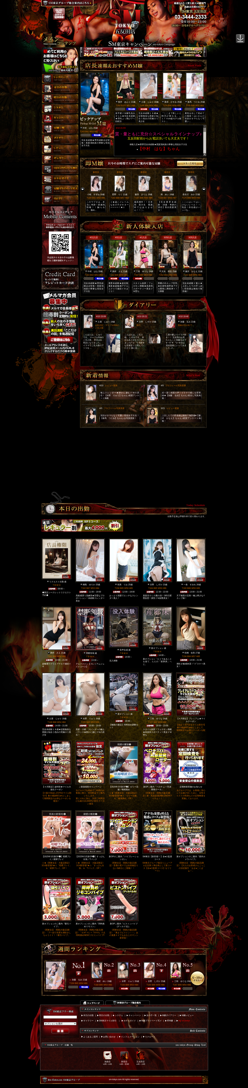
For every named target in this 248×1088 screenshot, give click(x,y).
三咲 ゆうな (142, 271)
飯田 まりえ (141, 194)
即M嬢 (170, 1020)
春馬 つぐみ (193, 102)
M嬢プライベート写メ (151, 1020)
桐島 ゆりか (89, 584)
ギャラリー (88, 1020)
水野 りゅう (89, 718)
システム (119, 1015)
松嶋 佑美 (190, 653)
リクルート (150, 1037)
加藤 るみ (185, 322)
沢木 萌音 (167, 271)
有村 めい (101, 981)
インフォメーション (130, 1037)
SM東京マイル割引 (108, 1020)
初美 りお (122, 584)
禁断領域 (90, 653)
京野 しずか (145, 322)
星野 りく (117, 194)
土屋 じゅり (147, 102)
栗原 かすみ (170, 102)
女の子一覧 (151, 1015)
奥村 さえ (117, 271)
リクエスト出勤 (56, 581)
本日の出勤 (88, 1015)
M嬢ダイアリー (169, 1015)
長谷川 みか (189, 194)
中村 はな (88, 128)
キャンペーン (135, 1015)
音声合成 (124, 650)
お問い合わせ (109, 1037)
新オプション (157, 648)
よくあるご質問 (90, 1037)
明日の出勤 (104, 1015)
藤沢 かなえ (191, 271)
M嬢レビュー (188, 1015)
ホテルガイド (130, 1020)
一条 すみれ (190, 584)
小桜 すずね (93, 194)
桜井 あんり (124, 102)
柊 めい (165, 194)
